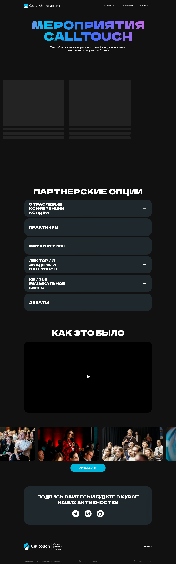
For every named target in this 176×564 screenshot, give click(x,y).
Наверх (148, 546)
